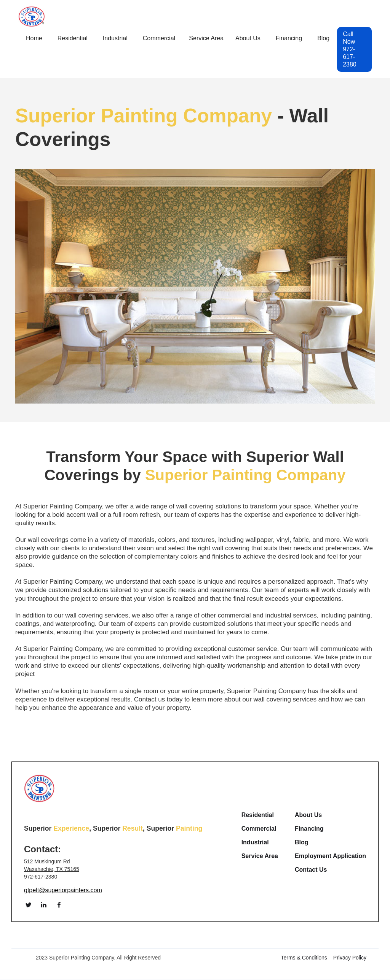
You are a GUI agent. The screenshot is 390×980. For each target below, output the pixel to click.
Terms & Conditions (304, 958)
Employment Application (330, 856)
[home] (31, 16)
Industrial (255, 842)
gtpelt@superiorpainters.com (63, 890)
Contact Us (311, 870)
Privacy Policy (349, 958)
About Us (308, 815)
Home (34, 38)
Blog (323, 38)
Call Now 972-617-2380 (349, 49)
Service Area (259, 856)
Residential (257, 815)
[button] (72, 38)
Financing (289, 38)
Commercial (259, 829)
